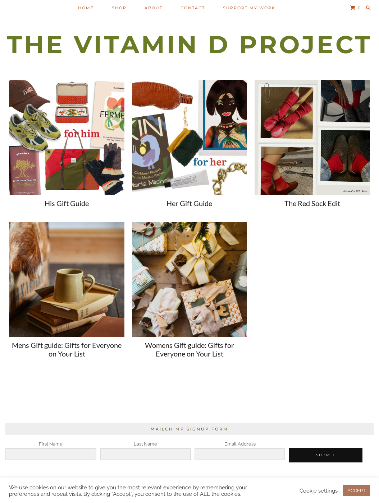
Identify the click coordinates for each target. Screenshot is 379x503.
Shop (119, 7)
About (154, 7)
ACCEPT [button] (356, 490)
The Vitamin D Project (189, 44)
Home (86, 7)
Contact (193, 7)
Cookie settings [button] (319, 491)
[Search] (368, 8)
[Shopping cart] (355, 8)
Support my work (249, 7)
